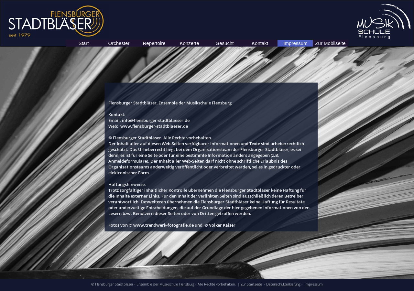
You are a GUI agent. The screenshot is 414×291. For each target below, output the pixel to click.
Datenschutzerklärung (283, 284)
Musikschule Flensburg (176, 284)
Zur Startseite (251, 284)
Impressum (314, 284)
